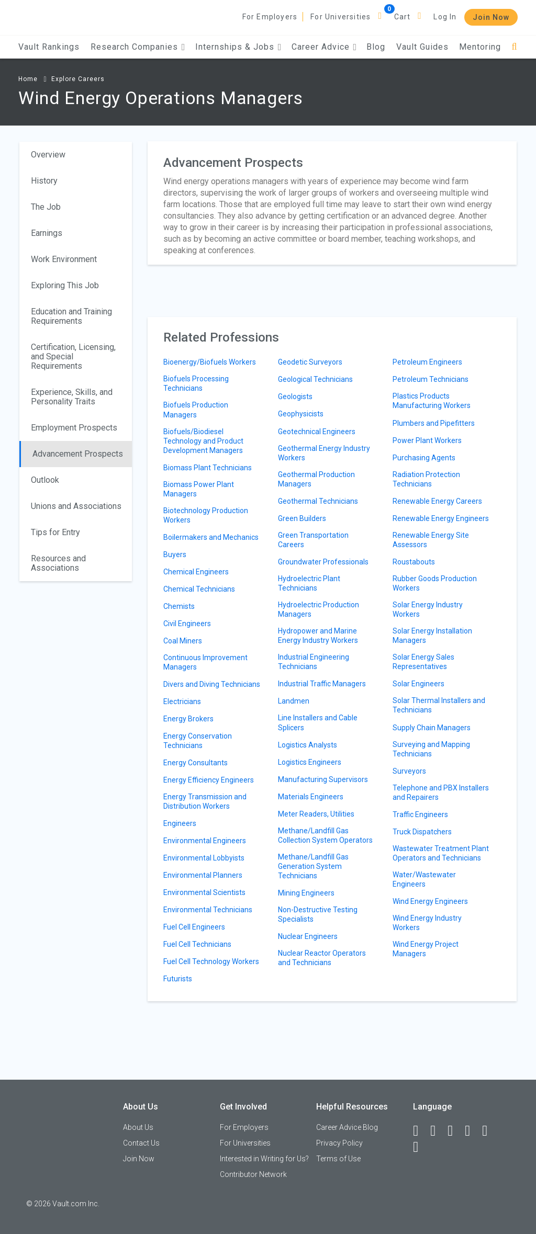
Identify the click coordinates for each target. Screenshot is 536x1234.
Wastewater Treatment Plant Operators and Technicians (441, 853)
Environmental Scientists (204, 892)
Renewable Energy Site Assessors (431, 540)
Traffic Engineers (420, 814)
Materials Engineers (310, 797)
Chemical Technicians (199, 589)
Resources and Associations (58, 563)
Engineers (179, 823)
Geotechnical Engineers (316, 431)
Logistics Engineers (309, 762)
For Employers (270, 17)
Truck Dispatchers (422, 832)
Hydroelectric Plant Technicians (309, 583)
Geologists (295, 396)
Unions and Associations (76, 506)
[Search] (514, 47)
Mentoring (480, 47)
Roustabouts (414, 562)
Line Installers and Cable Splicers (318, 722)
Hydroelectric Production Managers (318, 609)
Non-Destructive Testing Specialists (318, 914)
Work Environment (64, 259)
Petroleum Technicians (430, 379)
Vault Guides (422, 47)
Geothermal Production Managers (316, 479)
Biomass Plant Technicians (207, 467)
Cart (402, 17)
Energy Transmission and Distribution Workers (205, 801)
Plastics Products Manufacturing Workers (432, 401)
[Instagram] (472, 1131)
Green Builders (302, 518)
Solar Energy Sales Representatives (423, 662)
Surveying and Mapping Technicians (431, 749)
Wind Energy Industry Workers (427, 923)
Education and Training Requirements (71, 316)
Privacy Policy (339, 1143)
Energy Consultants (195, 762)
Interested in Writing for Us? (264, 1158)
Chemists (179, 606)
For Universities (340, 17)
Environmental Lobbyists (203, 858)
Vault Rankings (49, 47)
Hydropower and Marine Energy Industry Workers (318, 635)
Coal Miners (182, 641)
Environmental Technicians (207, 909)
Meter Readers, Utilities (316, 814)
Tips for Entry (55, 532)
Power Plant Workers (427, 440)
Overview (48, 155)
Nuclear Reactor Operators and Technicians (322, 958)
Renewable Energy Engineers (441, 518)
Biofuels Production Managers (195, 409)
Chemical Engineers (196, 572)
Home (28, 79)
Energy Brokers (188, 719)
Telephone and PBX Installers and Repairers (441, 792)
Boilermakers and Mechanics (211, 537)
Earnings (46, 233)
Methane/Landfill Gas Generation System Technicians (313, 866)
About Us (138, 1127)
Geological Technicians (315, 379)
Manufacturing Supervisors (323, 779)
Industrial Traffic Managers (322, 684)
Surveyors (409, 771)
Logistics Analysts (307, 745)
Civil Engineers (187, 623)
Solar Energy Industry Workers (428, 609)
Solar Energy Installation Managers (432, 635)
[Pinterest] (489, 1131)
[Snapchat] (420, 1147)
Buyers (174, 554)
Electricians (182, 701)
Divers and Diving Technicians (211, 684)
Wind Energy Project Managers (426, 949)
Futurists (177, 979)
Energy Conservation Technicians (197, 741)
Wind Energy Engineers (430, 901)
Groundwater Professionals (323, 562)
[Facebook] (420, 1131)
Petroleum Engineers (427, 362)
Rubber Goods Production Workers (435, 583)
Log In (444, 17)
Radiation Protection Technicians (426, 479)
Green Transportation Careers (313, 540)
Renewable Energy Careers (437, 501)
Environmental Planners (202, 875)
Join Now (491, 17)
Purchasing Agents (424, 458)
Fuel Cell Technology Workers (211, 961)
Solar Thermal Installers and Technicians (439, 705)
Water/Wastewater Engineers (424, 879)
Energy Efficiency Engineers (208, 780)
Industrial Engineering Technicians (313, 662)
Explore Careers (78, 79)
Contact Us (141, 1143)
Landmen (293, 701)
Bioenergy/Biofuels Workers (209, 362)
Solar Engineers (418, 684)
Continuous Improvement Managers (205, 662)
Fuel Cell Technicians (197, 944)
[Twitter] (455, 1131)
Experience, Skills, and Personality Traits (72, 396)
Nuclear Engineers (308, 936)
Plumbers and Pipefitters (434, 423)
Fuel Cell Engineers (194, 927)
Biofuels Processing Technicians (196, 383)
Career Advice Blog (347, 1127)
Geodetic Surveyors (310, 362)
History (44, 181)
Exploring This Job (65, 285)
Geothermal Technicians (318, 501)
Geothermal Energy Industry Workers (324, 453)
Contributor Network (253, 1174)
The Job (46, 207)
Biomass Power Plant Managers (198, 489)
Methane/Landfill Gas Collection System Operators (325, 835)
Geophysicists (300, 414)
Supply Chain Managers (432, 727)
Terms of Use (338, 1158)
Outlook (45, 480)
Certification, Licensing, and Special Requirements (73, 356)
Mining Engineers (306, 893)
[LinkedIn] (437, 1131)
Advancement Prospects (77, 454)
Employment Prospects (74, 428)
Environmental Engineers (204, 840)
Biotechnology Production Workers (205, 515)
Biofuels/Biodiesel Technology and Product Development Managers (203, 441)
